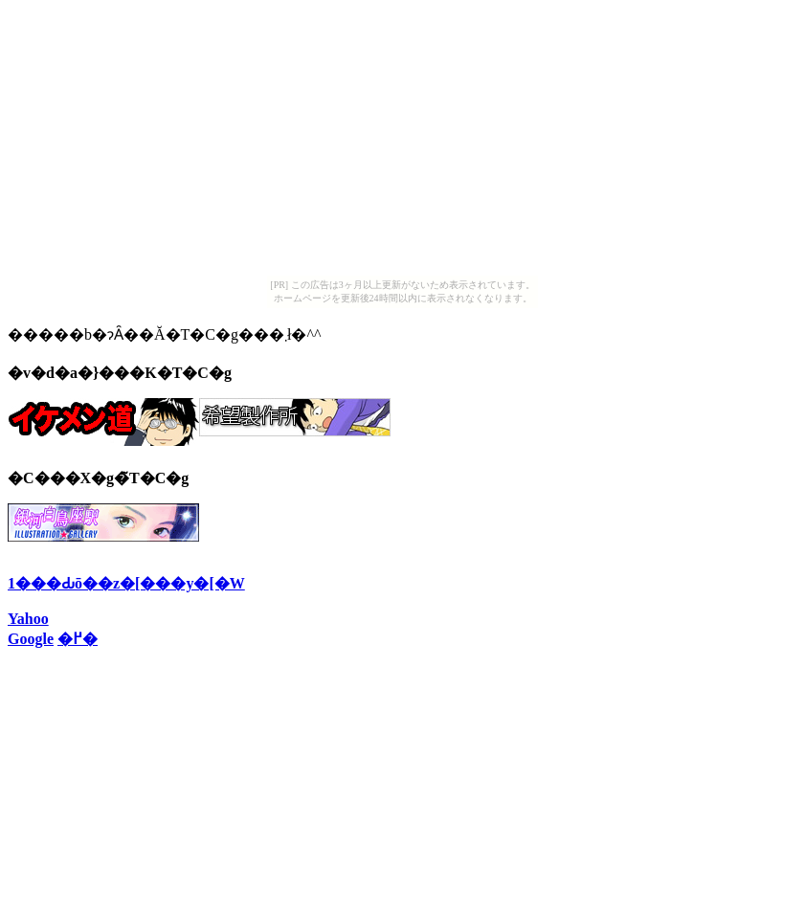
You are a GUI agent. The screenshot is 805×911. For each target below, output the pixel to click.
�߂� (77, 639)
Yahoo (28, 619)
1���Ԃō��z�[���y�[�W (126, 583)
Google (31, 639)
